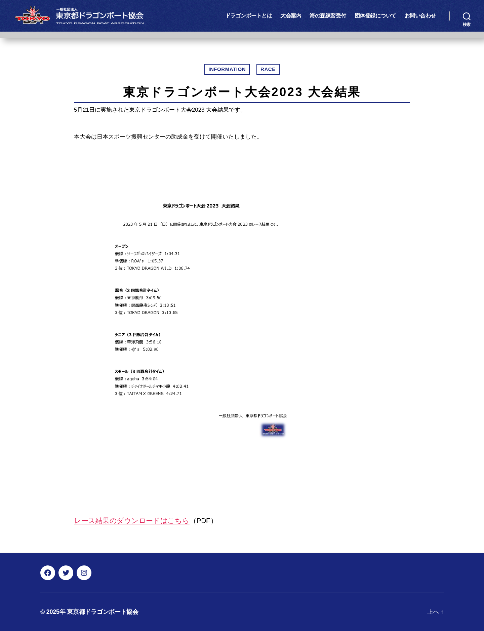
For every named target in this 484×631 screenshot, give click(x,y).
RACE (268, 69)
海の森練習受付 (328, 15)
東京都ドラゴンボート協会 (102, 611)
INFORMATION (227, 69)
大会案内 (290, 15)
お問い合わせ (420, 15)
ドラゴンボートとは (248, 15)
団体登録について (375, 15)
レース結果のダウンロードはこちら (132, 520)
